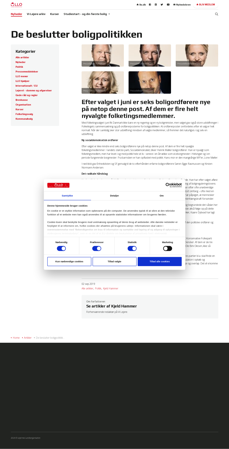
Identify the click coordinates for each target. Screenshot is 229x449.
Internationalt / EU (27, 85)
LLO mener (22, 76)
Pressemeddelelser (27, 71)
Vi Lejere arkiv (36, 14)
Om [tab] (162, 195)
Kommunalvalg (24, 118)
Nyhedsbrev (182, 4)
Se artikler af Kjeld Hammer (112, 306)
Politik (98, 288)
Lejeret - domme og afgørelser (34, 90)
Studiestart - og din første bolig (85, 14)
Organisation (23, 104)
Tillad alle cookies (160, 261)
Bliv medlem (205, 5)
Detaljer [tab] (114, 195)
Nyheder (16, 14)
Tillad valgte (114, 261)
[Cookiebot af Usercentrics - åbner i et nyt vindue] (168, 185)
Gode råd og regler (27, 95)
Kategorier (26, 51)
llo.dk (141, 4)
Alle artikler (87, 288)
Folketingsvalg (24, 114)
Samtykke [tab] (67, 195)
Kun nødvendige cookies (69, 261)
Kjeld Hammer (110, 288)
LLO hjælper (23, 81)
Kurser (54, 14)
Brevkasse (22, 99)
